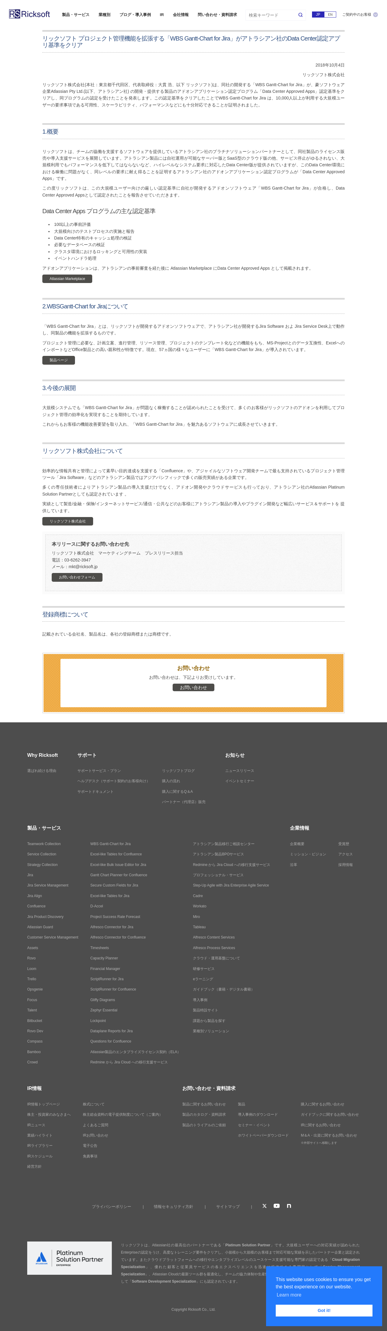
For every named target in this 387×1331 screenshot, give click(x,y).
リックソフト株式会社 (68, 521)
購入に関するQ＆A (177, 791)
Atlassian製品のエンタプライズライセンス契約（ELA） (135, 1052)
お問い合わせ (193, 687)
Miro (196, 917)
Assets (32, 948)
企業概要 (297, 844)
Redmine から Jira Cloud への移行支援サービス (129, 1062)
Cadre (198, 896)
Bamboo (34, 1052)
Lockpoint (98, 1021)
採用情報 (345, 865)
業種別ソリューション (211, 1031)
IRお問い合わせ (95, 1135)
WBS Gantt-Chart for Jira (110, 844)
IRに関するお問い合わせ (321, 1125)
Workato (199, 906)
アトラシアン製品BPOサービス (218, 854)
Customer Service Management (52, 937)
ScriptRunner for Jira (107, 979)
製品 (241, 1104)
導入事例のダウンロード (258, 1114)
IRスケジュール (40, 1156)
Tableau (199, 927)
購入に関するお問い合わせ (322, 1104)
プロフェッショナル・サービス (218, 875)
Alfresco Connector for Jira (111, 927)
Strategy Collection (42, 865)
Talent (32, 1010)
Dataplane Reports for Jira (111, 1031)
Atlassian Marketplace (67, 279)
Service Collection (41, 854)
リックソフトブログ (178, 771)
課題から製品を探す (209, 1021)
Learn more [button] (289, 1294)
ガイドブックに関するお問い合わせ (330, 1114)
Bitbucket (34, 1021)
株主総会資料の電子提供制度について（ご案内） (123, 1114)
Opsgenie (35, 989)
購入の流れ (171, 781)
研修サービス (204, 969)
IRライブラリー (40, 1146)
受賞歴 (343, 844)
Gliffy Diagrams (102, 1000)
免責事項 (90, 1156)
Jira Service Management (47, 885)
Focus (32, 1000)
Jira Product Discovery (45, 917)
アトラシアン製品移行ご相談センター (224, 844)
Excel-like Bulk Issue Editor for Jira (118, 865)
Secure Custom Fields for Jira (114, 885)
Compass (35, 1041)
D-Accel (96, 906)
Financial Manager (105, 969)
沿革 (293, 865)
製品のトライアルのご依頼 (204, 1125)
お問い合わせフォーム (77, 577)
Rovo (31, 958)
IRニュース (36, 1125)
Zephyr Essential (103, 1010)
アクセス (345, 854)
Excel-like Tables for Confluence (116, 854)
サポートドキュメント (95, 791)
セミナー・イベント (254, 1125)
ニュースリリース (239, 771)
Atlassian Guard (40, 927)
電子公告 (90, 1146)
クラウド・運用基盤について (216, 958)
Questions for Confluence (110, 1041)
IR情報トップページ (43, 1104)
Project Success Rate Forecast (115, 917)
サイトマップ (228, 1206)
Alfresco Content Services (214, 937)
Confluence (36, 906)
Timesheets (99, 948)
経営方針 (34, 1166)
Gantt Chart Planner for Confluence (118, 875)
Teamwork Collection (44, 844)
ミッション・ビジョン (308, 854)
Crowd (32, 1062)
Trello (31, 979)
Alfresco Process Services (214, 948)
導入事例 (200, 1000)
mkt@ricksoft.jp (83, 566)
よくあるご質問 (95, 1125)
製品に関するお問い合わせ (204, 1104)
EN (330, 14)
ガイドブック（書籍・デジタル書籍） (224, 989)
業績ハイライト (40, 1135)
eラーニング (203, 979)
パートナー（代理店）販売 (184, 802)
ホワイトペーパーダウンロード (263, 1135)
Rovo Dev (35, 1031)
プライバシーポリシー (111, 1206)
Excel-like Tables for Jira (109, 896)
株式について (94, 1104)
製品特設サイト (205, 1010)
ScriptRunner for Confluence (113, 989)
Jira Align (34, 896)
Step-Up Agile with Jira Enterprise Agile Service (231, 885)
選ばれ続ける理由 (41, 771)
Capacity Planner (104, 958)
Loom (31, 969)
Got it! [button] (324, 1310)
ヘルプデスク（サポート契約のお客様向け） (113, 781)
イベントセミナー (239, 781)
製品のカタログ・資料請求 (204, 1114)
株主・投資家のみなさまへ (49, 1114)
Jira (30, 875)
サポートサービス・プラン (99, 771)
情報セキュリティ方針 (173, 1206)
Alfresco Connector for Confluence (118, 937)
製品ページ (59, 360)
